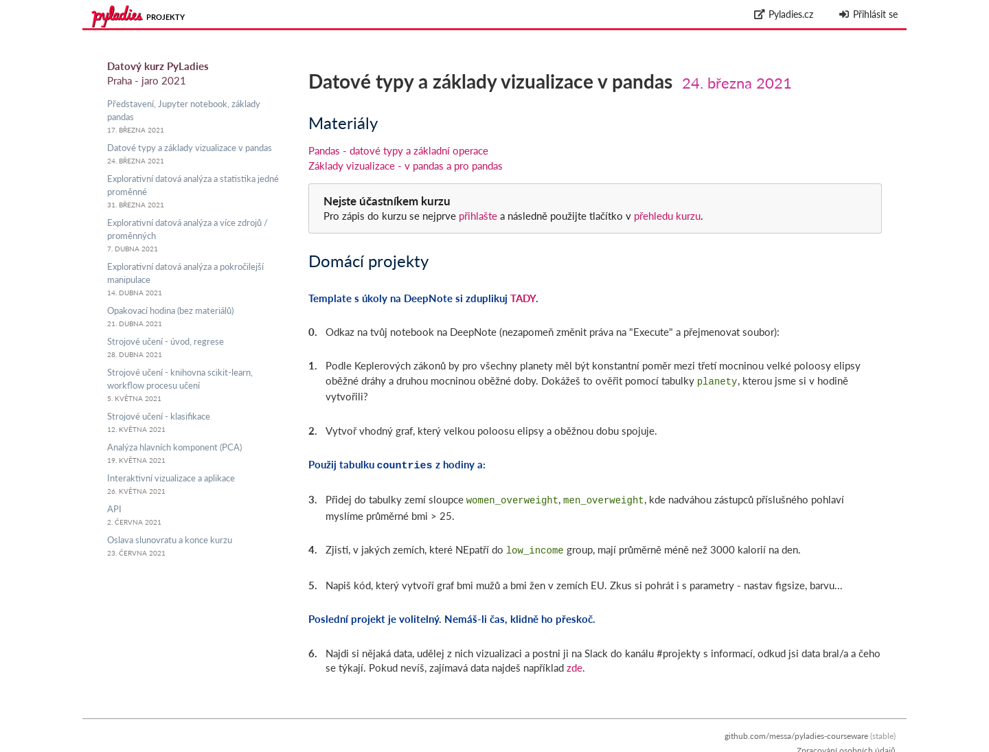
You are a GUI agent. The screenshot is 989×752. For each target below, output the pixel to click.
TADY (523, 298)
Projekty (165, 16)
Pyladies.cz (784, 14)
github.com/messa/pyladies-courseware (796, 730)
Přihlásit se (868, 14)
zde (574, 662)
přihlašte (478, 215)
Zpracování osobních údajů (846, 745)
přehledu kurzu (666, 215)
